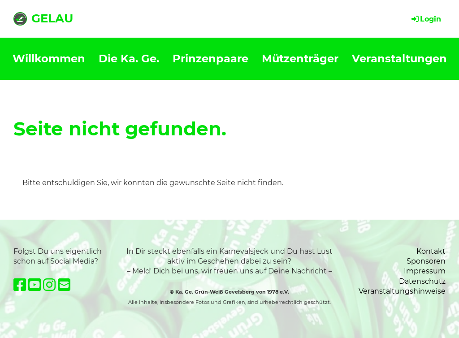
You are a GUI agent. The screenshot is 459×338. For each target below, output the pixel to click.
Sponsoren (426, 261)
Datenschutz (422, 281)
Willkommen (49, 58)
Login (425, 19)
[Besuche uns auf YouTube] (34, 285)
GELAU (52, 18)
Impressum (425, 271)
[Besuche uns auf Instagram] (49, 285)
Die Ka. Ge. (129, 58)
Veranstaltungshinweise (402, 291)
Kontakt (431, 251)
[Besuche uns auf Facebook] (19, 285)
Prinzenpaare (210, 58)
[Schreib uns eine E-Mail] (64, 285)
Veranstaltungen (399, 58)
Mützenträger (300, 58)
